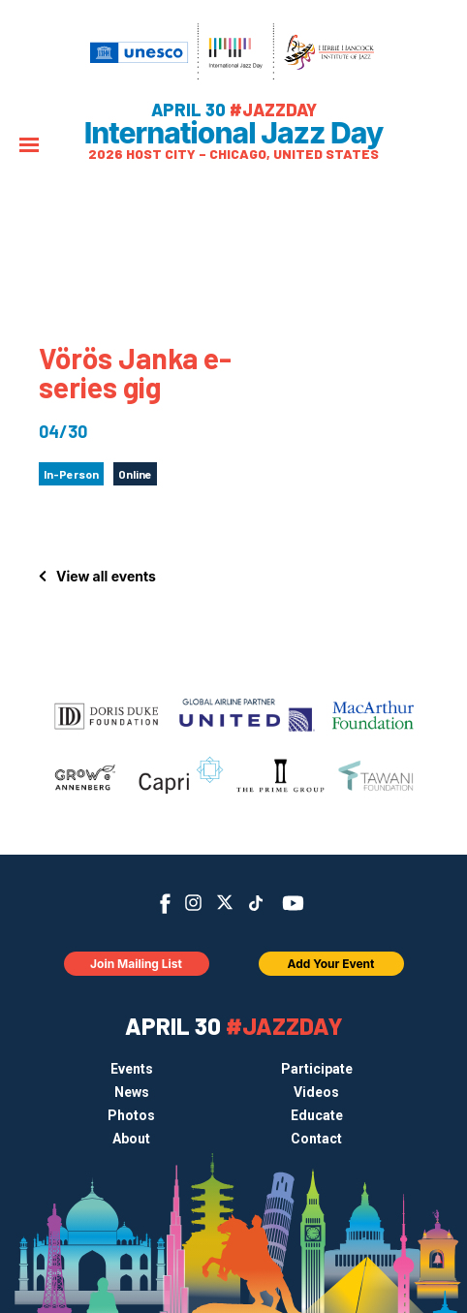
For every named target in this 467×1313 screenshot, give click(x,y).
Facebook (165, 903)
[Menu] (29, 147)
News (131, 1092)
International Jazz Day (234, 132)
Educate (317, 1115)
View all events (106, 576)
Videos (316, 1092)
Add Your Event (331, 963)
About (131, 1138)
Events (131, 1069)
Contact (316, 1138)
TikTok (256, 903)
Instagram (193, 902)
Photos (131, 1115)
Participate (317, 1069)
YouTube (293, 903)
